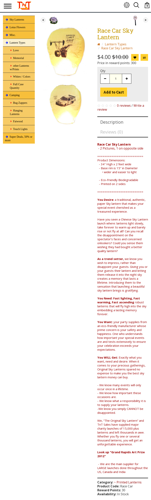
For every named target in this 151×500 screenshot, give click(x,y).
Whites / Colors (20, 76)
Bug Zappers (18, 103)
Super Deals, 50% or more (18, 138)
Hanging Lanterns (16, 112)
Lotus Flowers (15, 27)
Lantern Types (15, 42)
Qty (102, 71)
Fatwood (16, 121)
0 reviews (124, 105)
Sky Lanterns (14, 19)
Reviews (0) (111, 132)
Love (14, 50)
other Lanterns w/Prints (19, 67)
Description (111, 122)
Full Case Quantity (17, 85)
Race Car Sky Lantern (117, 48)
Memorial (17, 58)
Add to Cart (113, 92)
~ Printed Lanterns (128, 482)
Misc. (10, 35)
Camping (12, 95)
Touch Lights (19, 129)
